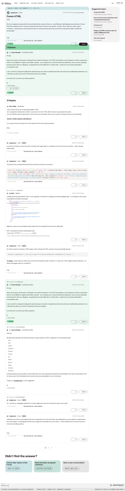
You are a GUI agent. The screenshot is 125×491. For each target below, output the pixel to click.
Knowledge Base (24, 3)
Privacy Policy (41, 490)
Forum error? (98, 25)
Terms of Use (51, 490)
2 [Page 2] (48, 448)
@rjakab (10, 262)
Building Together (37, 3)
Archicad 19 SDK (99, 12)
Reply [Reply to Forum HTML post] (84, 44)
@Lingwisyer (18, 381)
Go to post (14, 88)
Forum (15, 3)
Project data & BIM (99, 34)
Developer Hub (49, 3)
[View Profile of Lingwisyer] (14, 12)
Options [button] (87, 8)
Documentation (98, 40)
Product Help (60, 3)
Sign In (119, 3)
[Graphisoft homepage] (117, 486)
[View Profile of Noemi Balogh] (80, 12)
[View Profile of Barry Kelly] (12, 106)
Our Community (98, 27)
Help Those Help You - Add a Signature (33, 40)
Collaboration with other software (103, 14)
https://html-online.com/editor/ (19, 119)
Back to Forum (13, 469)
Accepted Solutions (43, 469)
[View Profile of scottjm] (11, 194)
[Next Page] (51, 448)
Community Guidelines (64, 490)
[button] (72, 44)
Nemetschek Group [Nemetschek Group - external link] (118, 490)
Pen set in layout (99, 38)
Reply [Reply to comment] (84, 93)
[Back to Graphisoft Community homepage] (6, 3)
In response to (15, 191)
